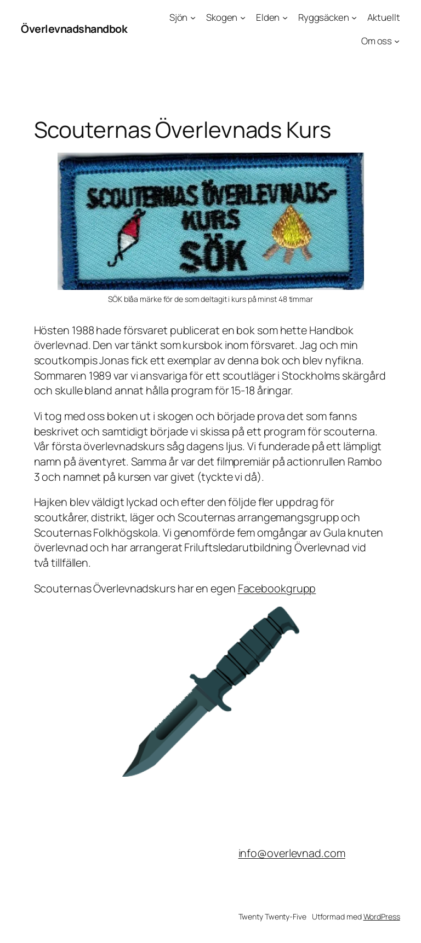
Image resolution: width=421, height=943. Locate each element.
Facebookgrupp (277, 588)
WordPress (381, 916)
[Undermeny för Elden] (285, 17)
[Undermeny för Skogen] (243, 17)
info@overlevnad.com (291, 853)
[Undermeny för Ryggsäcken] (354, 17)
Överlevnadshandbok (74, 28)
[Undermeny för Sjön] (193, 17)
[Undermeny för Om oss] (397, 41)
